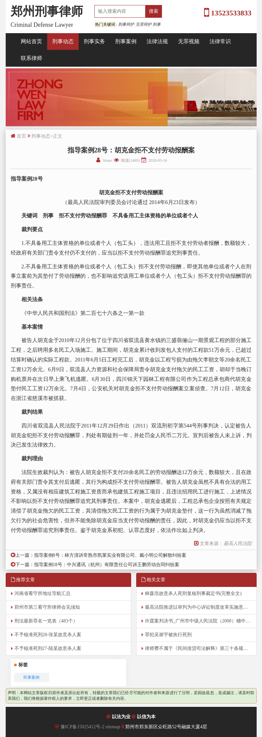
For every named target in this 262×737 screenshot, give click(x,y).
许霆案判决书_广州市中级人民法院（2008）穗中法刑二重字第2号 (201, 620)
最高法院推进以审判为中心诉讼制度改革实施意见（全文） (201, 607)
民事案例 (31, 677)
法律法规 (157, 41)
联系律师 (31, 58)
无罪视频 (188, 41)
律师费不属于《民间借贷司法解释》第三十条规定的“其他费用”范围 (201, 648)
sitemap (113, 726)
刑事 (157, 24)
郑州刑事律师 (47, 11)
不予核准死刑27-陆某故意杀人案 (48, 648)
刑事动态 (63, 41)
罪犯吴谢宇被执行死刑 (168, 634)
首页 (21, 136)
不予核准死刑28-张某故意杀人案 (48, 634)
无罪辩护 (144, 24)
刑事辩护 (126, 24)
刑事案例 (126, 41)
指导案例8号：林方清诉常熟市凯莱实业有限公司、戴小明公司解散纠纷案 (110, 555)
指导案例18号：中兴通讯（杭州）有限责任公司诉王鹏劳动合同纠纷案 (106, 564)
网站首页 (31, 41)
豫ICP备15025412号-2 (82, 726)
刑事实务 (94, 41)
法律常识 (220, 41)
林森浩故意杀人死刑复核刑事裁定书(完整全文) (193, 593)
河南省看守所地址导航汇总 (42, 593)
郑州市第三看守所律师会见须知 (47, 607)
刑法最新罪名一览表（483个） (46, 620)
